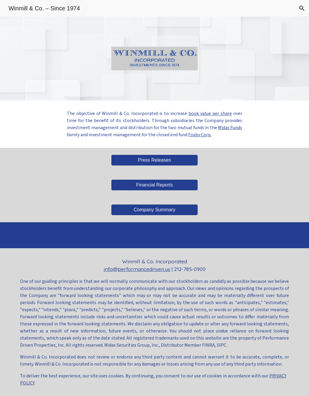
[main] (155, 124)
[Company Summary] (155, 209)
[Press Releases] (155, 160)
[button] (302, 8)
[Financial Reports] (155, 185)
